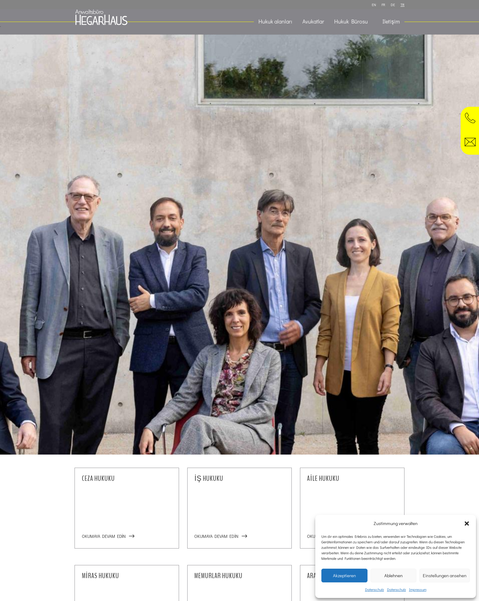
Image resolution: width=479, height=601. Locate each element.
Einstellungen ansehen (444, 575)
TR (402, 5)
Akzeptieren (344, 575)
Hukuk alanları (275, 22)
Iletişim (391, 22)
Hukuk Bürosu (351, 22)
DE (393, 5)
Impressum (417, 589)
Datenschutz (374, 589)
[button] (467, 523)
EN (374, 5)
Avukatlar (313, 22)
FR (383, 5)
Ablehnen (393, 575)
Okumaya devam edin (104, 536)
